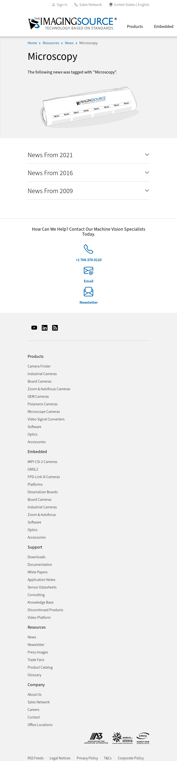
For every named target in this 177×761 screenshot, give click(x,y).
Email (88, 280)
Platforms (35, 484)
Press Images (38, 651)
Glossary (34, 674)
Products (135, 26)
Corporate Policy (131, 757)
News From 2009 (50, 190)
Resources (51, 42)
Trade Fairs (36, 659)
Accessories (37, 441)
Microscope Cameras (44, 411)
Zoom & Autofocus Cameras (49, 388)
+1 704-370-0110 (88, 259)
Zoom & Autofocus (42, 514)
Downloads (37, 556)
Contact (34, 716)
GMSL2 (33, 469)
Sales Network (90, 4)
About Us (35, 694)
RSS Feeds (36, 757)
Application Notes (41, 579)
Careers (33, 709)
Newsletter (89, 302)
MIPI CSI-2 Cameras (42, 461)
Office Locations (40, 724)
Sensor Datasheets (42, 586)
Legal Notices (60, 757)
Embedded (37, 451)
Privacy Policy (87, 757)
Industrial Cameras (42, 373)
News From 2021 (50, 154)
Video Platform (39, 617)
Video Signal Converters (46, 418)
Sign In (62, 4)
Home (32, 42)
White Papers (38, 571)
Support (35, 547)
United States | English (131, 4)
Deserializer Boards (43, 491)
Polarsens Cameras (43, 403)
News (69, 42)
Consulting (36, 594)
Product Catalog (40, 667)
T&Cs (108, 757)
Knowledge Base (41, 602)
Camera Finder (39, 365)
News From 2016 (50, 172)
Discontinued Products (45, 609)
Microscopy (88, 42)
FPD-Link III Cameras (44, 476)
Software (34, 426)
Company (36, 684)
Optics (33, 434)
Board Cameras (39, 381)
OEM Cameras (38, 396)
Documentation (40, 564)
